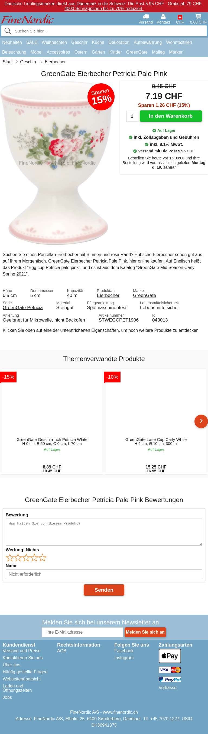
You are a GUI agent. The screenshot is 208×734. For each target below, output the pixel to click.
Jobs (7, 697)
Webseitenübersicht (22, 679)
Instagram (124, 658)
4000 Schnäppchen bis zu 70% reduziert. (104, 8)
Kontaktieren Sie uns (23, 658)
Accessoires (58, 52)
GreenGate (137, 52)
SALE (31, 42)
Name (12, 565)
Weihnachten (54, 42)
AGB (61, 650)
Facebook (123, 650)
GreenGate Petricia (23, 307)
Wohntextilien (179, 42)
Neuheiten (12, 42)
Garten (98, 52)
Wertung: (22, 550)
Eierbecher (108, 295)
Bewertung (17, 515)
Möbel (37, 52)
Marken (176, 52)
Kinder (115, 52)
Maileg (158, 52)
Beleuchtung (14, 52)
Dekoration (119, 42)
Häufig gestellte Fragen (25, 672)
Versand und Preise (22, 650)
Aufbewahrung (148, 42)
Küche (98, 42)
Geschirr (79, 42)
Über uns (11, 665)
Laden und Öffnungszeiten (17, 688)
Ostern (80, 52)
